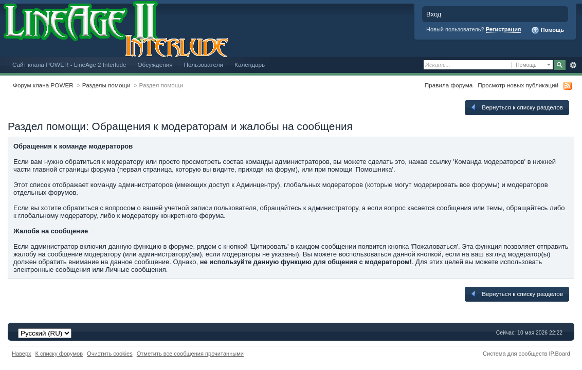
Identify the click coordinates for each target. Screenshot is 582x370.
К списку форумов (59, 353)
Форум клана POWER (43, 85)
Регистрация (503, 29)
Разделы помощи (106, 85)
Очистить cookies (110, 353)
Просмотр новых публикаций (518, 85)
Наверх (21, 353)
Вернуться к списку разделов (516, 107)
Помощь (547, 30)
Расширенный (573, 65)
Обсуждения (154, 64)
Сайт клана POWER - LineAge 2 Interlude (69, 64)
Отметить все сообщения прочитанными (190, 353)
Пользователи (204, 64)
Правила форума (448, 85)
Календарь (249, 64)
